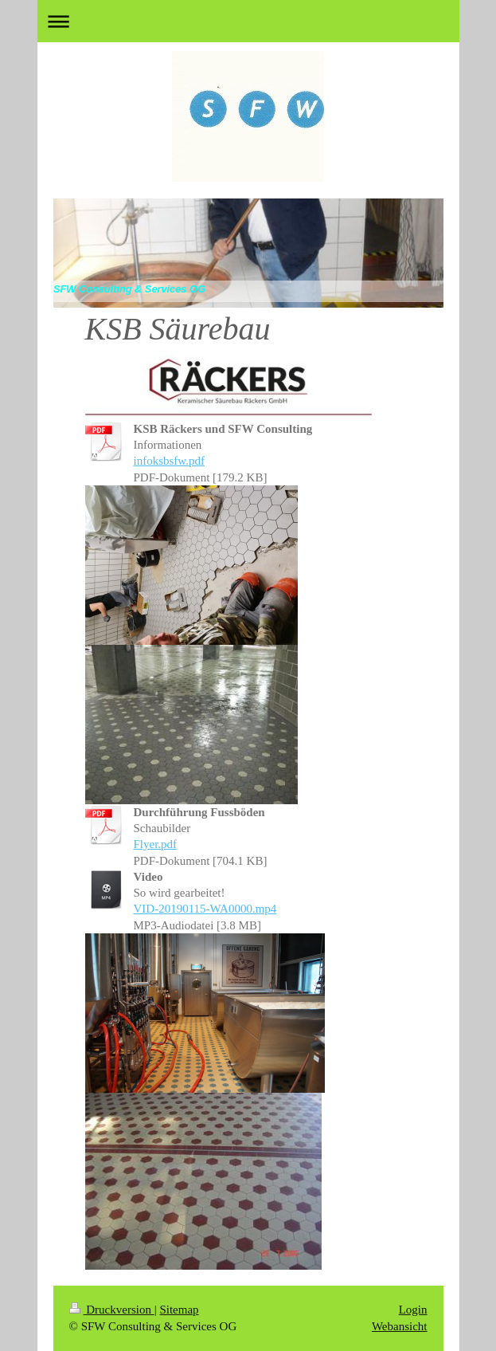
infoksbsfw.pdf (169, 460)
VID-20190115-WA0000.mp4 (205, 908)
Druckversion (111, 1309)
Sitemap (178, 1309)
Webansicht (400, 1326)
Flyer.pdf (156, 844)
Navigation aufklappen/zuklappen (248, 21)
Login (413, 1309)
